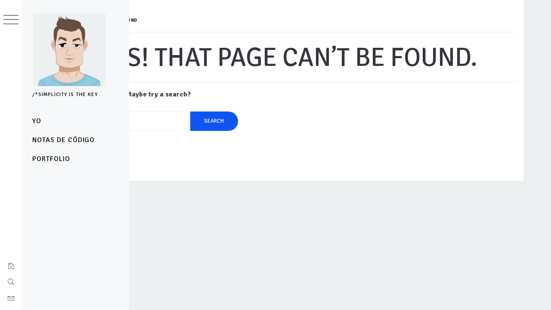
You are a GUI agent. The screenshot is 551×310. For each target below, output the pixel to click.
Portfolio (51, 159)
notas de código (63, 140)
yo (36, 121)
